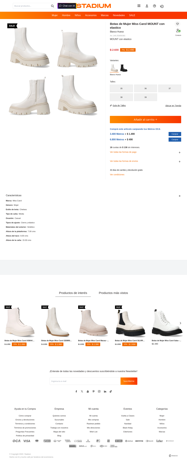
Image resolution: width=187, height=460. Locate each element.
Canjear (175, 134)
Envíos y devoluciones (25, 420)
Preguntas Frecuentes (25, 432)
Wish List (93, 432)
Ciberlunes (127, 432)
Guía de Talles (119, 105)
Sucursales (59, 420)
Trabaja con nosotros (59, 428)
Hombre (66, 15)
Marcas (105, 15)
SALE (132, 15)
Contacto (178, 35)
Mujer (55, 15)
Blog (59, 436)
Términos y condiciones (25, 424)
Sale (128, 420)
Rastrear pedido (93, 424)
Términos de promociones (25, 428)
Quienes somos (59, 416)
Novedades (119, 15)
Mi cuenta (93, 416)
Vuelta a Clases (127, 416)
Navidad (127, 424)
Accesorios (91, 15)
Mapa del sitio (59, 432)
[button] (180, 323)
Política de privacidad (25, 436)
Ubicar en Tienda (171, 105)
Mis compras (93, 420)
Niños (78, 15)
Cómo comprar (25, 416)
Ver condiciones (117, 174)
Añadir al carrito (145, 119)
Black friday (128, 428)
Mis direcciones (93, 428)
